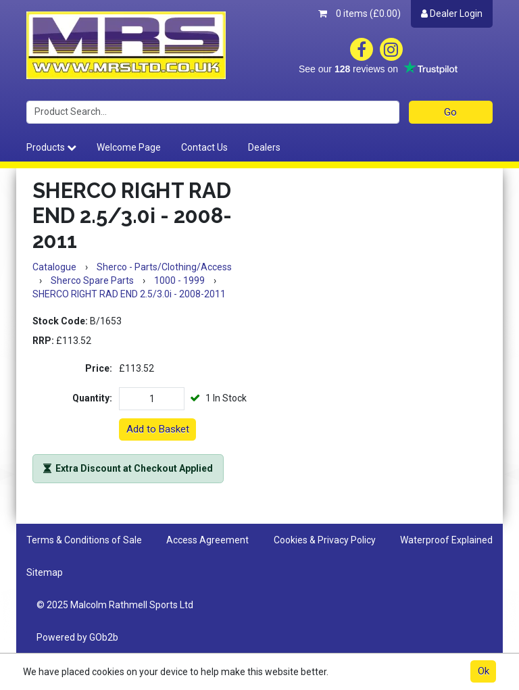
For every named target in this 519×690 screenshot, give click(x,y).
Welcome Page (129, 147)
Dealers (264, 147)
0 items (359, 13)
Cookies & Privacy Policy (325, 540)
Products (51, 147)
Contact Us (204, 147)
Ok (483, 671)
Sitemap (44, 572)
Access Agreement (207, 540)
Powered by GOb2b (77, 637)
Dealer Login (452, 13)
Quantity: (92, 398)
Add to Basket (157, 429)
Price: (98, 368)
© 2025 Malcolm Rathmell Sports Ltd (114, 604)
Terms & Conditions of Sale (84, 540)
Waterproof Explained (446, 540)
